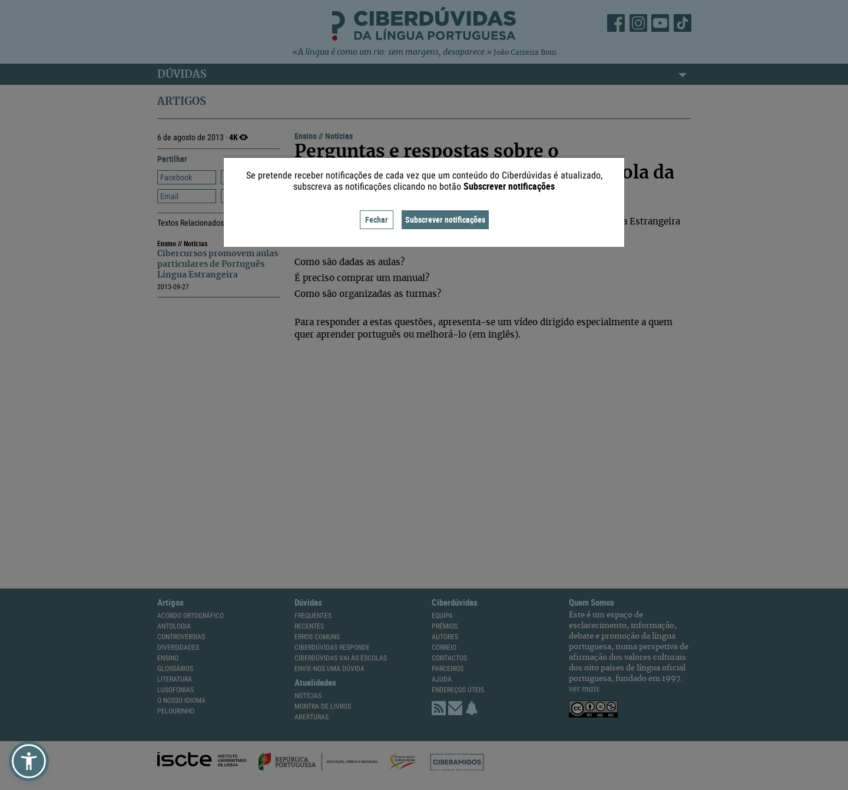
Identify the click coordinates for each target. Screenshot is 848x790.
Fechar (376, 219)
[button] (29, 761)
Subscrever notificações (445, 219)
